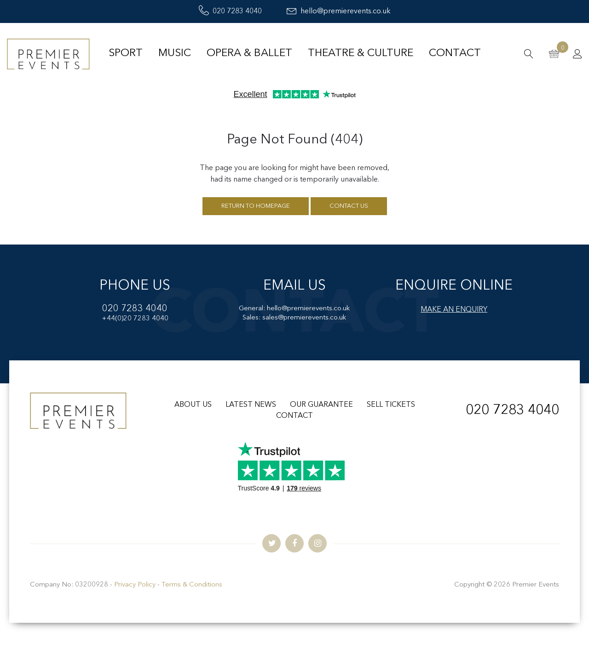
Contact (455, 53)
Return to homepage (255, 206)
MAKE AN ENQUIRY (454, 309)
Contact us (348, 206)
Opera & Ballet (249, 53)
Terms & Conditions (192, 584)
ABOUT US (193, 405)
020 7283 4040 (230, 11)
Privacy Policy (135, 584)
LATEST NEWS (250, 405)
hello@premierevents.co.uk (339, 11)
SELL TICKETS (391, 405)
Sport (126, 53)
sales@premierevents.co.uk (304, 317)
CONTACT (294, 416)
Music (174, 53)
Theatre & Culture (360, 53)
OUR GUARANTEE (321, 405)
